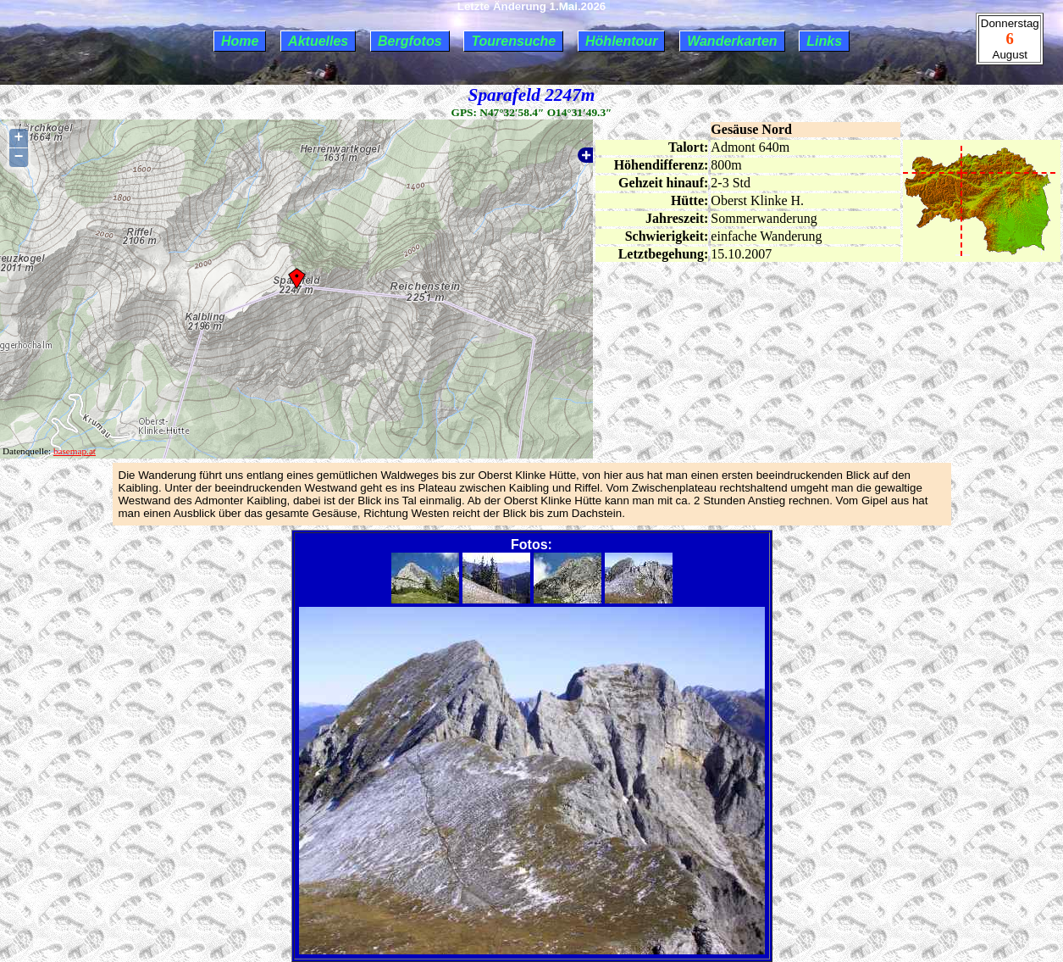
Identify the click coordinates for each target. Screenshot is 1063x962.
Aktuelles (318, 41)
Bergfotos (410, 41)
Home (239, 41)
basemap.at (74, 451)
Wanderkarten (732, 41)
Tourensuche (513, 41)
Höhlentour (621, 41)
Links (824, 41)
